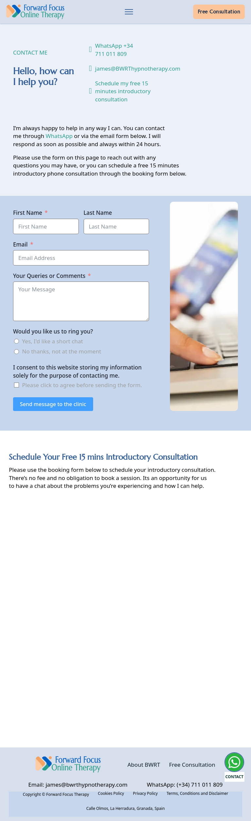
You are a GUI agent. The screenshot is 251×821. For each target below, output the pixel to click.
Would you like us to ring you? (53, 331)
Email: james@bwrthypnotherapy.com (77, 784)
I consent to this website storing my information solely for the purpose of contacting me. (77, 371)
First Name (27, 212)
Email (20, 244)
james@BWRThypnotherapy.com (129, 68)
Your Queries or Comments (49, 276)
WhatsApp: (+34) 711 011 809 (185, 784)
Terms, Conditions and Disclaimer (197, 793)
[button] (235, 799)
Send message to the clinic (53, 404)
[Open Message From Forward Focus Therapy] (235, 767)
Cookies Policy (111, 793)
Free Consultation (219, 12)
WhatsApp (59, 136)
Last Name (98, 212)
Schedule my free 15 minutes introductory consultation (123, 91)
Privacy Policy (145, 793)
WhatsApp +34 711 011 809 (114, 49)
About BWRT (143, 764)
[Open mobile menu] (129, 11)
